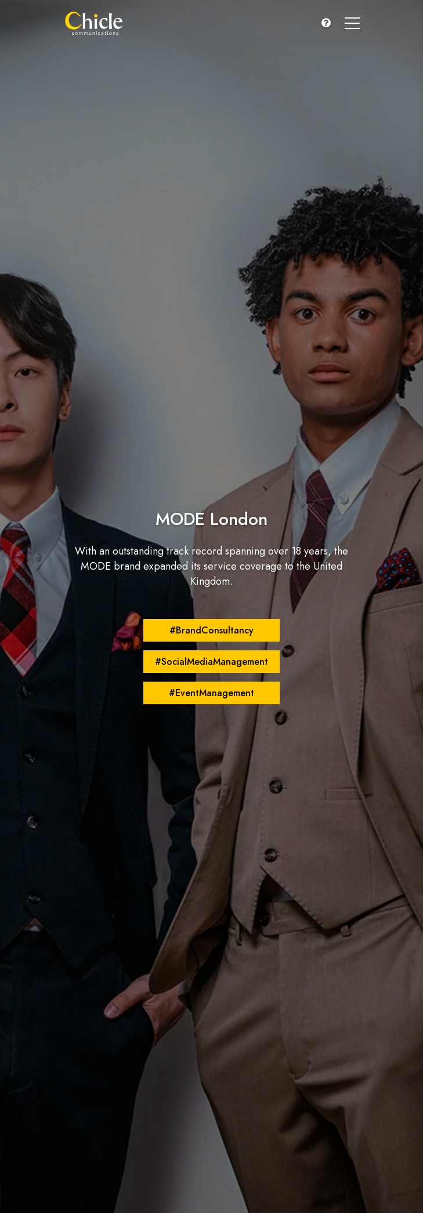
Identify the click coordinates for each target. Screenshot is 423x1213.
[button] (326, 23)
